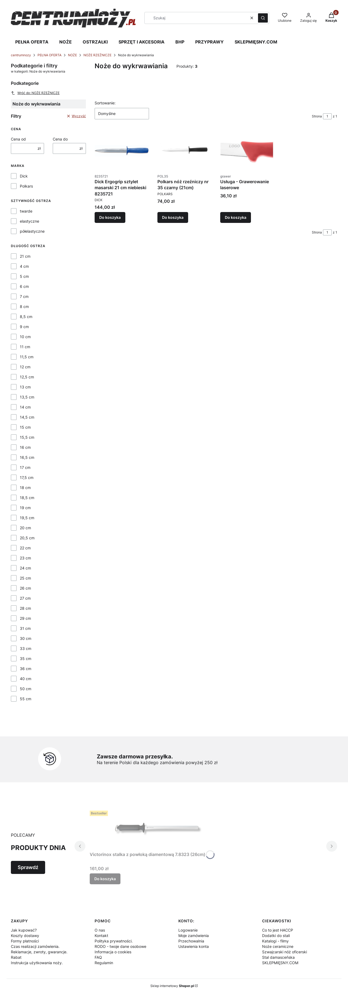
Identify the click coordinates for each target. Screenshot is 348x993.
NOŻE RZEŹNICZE (97, 55)
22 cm (25, 548)
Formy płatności (25, 941)
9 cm (24, 326)
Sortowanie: (105, 103)
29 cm (25, 618)
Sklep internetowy (172, 986)
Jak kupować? (24, 930)
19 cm (25, 507)
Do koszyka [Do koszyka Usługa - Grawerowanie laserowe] (235, 217)
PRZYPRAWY (209, 42)
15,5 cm (27, 437)
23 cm (25, 558)
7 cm (24, 296)
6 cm (24, 286)
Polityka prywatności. (114, 941)
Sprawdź (28, 867)
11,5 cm (26, 356)
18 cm (25, 487)
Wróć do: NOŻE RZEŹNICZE (35, 93)
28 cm (25, 608)
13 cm (25, 387)
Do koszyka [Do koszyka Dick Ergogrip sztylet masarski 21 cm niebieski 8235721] (110, 217)
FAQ (98, 957)
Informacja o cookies (113, 952)
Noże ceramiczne (277, 946)
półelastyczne (32, 231)
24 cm (25, 568)
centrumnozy (21, 55)
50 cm (25, 688)
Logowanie (188, 930)
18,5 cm (27, 497)
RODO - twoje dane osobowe (120, 946)
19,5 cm (27, 517)
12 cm (25, 367)
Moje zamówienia (193, 935)
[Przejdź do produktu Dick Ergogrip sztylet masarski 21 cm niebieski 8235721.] (122, 150)
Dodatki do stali (276, 935)
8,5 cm (26, 316)
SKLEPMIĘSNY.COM (256, 42)
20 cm (25, 527)
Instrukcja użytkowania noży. (37, 962)
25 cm (25, 578)
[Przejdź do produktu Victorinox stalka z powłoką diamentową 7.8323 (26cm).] (158, 828)
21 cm (25, 256)
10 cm (25, 336)
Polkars (26, 186)
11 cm (25, 346)
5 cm (24, 276)
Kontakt (101, 935)
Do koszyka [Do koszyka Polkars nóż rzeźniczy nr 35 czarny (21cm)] (173, 217)
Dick (24, 176)
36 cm (25, 668)
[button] (263, 18)
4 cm (24, 266)
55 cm (25, 698)
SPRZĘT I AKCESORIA (141, 42)
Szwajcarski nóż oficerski (284, 952)
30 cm (25, 638)
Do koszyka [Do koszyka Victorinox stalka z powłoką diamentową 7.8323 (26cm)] (105, 878)
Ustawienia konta (193, 946)
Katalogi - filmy (275, 941)
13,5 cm (27, 397)
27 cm (25, 598)
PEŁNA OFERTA (31, 42)
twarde (26, 211)
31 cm (25, 628)
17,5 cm (26, 477)
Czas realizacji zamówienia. (35, 946)
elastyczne (29, 221)
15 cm (25, 427)
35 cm (25, 658)
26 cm (25, 588)
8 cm (24, 306)
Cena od (18, 139)
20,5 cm (27, 538)
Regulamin (104, 962)
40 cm (25, 678)
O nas (100, 930)
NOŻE (65, 42)
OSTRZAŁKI (95, 42)
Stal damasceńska (278, 957)
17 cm (25, 467)
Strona (317, 116)
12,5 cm (27, 377)
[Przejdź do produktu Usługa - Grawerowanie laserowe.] (247, 150)
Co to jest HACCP (277, 930)
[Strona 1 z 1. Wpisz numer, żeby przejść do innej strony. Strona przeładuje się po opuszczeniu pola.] (327, 116)
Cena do (60, 139)
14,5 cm (27, 417)
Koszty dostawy (25, 935)
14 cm (25, 407)
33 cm (25, 648)
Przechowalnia (191, 941)
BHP (179, 42)
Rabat (16, 957)
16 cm (25, 447)
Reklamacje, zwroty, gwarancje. (39, 952)
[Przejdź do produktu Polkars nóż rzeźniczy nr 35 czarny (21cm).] (184, 150)
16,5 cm (27, 457)
